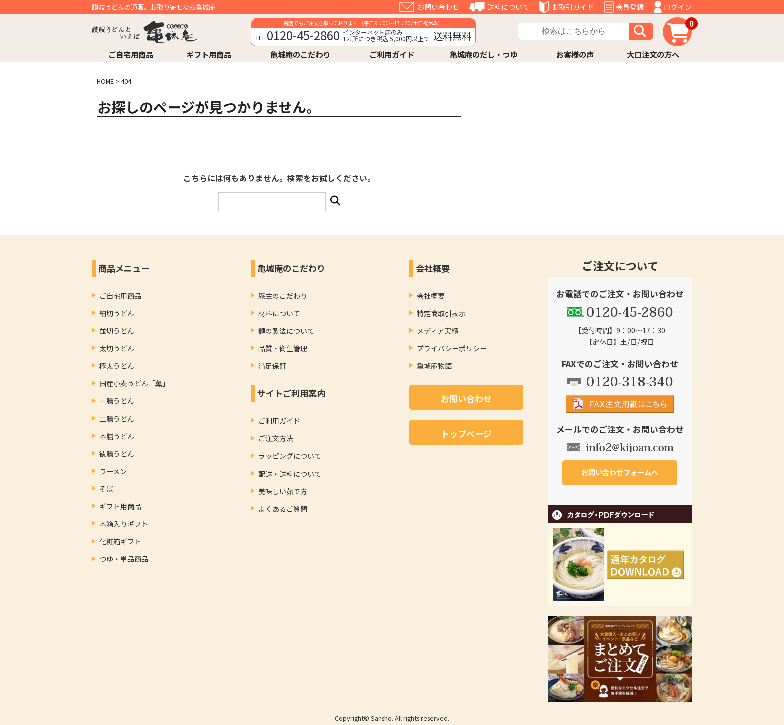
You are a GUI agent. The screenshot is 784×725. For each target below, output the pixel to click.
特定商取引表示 (441, 313)
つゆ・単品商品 (124, 559)
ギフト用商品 (209, 54)
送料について (509, 7)
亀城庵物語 (434, 366)
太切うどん (117, 348)
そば (107, 489)
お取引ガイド (573, 7)
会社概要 (431, 296)
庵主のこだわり (283, 296)
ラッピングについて (290, 456)
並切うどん (117, 331)
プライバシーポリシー (452, 348)
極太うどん (117, 366)
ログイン (678, 7)
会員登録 (630, 7)
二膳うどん (117, 419)
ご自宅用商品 (131, 54)
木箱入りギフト (124, 524)
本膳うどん (117, 436)
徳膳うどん (117, 454)
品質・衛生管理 (283, 348)
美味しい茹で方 (283, 491)
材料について (279, 313)
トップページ (466, 433)
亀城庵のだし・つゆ (484, 54)
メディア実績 (437, 331)
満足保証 (272, 366)
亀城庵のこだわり (300, 54)
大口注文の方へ (653, 54)
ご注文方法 (276, 438)
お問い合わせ (439, 7)
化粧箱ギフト (121, 541)
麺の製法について (286, 331)
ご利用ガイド (392, 54)
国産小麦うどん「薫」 (135, 383)
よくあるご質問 (283, 509)
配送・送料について (290, 474)
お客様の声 (575, 54)
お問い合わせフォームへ (620, 472)
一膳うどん (117, 401)
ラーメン (113, 471)
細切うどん (117, 313)
